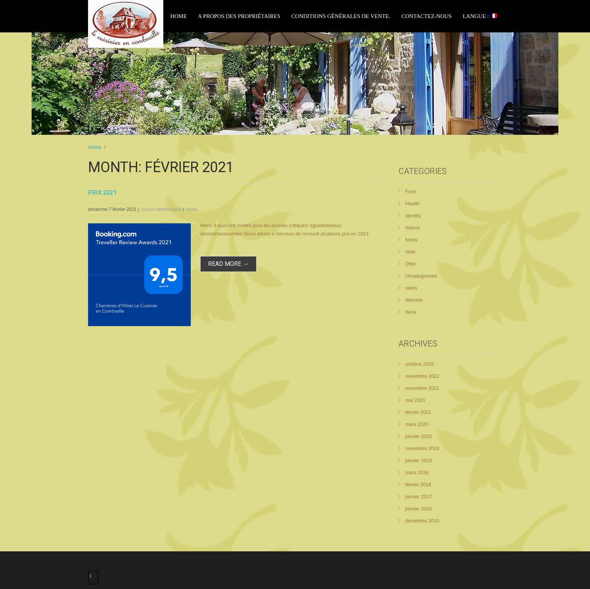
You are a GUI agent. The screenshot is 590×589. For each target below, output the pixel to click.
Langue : (480, 16)
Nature (412, 227)
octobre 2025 (419, 364)
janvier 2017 (418, 496)
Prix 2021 (102, 192)
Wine (411, 312)
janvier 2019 (418, 460)
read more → (228, 263)
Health (412, 203)
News (192, 209)
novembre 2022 (422, 376)
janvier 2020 (418, 436)
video (411, 288)
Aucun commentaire (161, 209)
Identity (413, 215)
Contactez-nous (426, 16)
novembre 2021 (422, 388)
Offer (410, 264)
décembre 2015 (422, 520)
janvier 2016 (418, 508)
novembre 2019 (422, 448)
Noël (410, 252)
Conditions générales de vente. (340, 16)
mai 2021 (415, 400)
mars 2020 (416, 424)
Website (414, 300)
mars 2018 (416, 472)
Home (178, 16)
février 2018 (418, 484)
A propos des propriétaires (239, 16)
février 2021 (418, 412)
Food (411, 191)
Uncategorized (421, 276)
